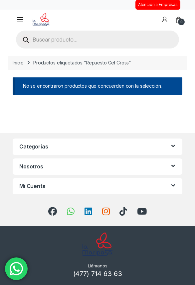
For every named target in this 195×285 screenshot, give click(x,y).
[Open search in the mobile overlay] (97, 39)
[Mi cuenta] (164, 20)
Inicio (18, 62)
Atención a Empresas (158, 4)
